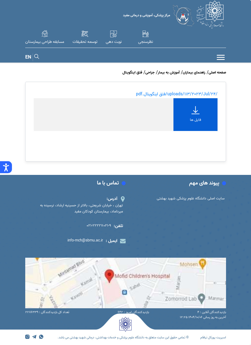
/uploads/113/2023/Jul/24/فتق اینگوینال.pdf (177, 94)
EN (28, 57)
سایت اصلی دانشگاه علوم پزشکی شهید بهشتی (191, 198)
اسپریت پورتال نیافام (213, 337)
